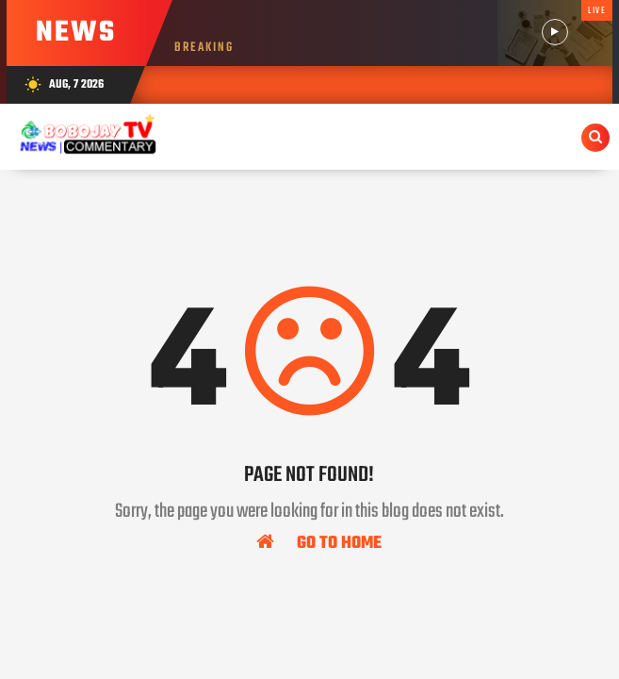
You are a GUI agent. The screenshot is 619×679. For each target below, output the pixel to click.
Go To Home (319, 542)
